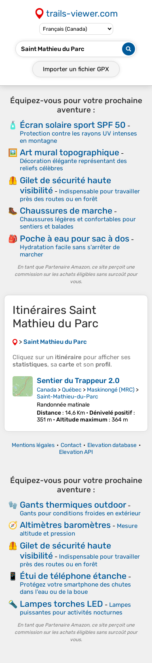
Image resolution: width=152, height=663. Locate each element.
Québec (72, 389)
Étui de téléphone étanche (73, 576)
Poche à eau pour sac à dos (74, 238)
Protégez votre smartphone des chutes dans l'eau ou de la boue (75, 588)
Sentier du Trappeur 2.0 (78, 380)
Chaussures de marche (66, 210)
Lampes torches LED (61, 604)
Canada (47, 389)
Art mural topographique (69, 152)
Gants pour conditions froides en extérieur (80, 513)
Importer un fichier (76, 69)
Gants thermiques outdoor (73, 505)
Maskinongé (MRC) (111, 389)
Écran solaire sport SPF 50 (73, 125)
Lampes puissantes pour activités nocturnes (75, 608)
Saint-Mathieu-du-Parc (67, 396)
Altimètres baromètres (65, 525)
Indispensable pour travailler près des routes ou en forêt (80, 195)
